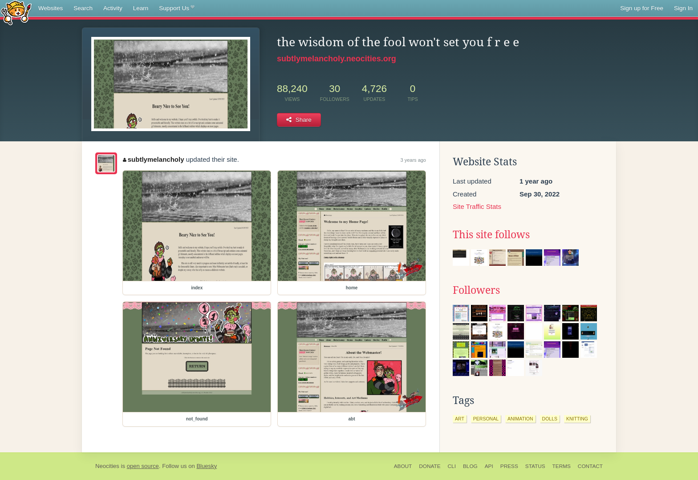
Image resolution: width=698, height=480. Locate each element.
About (403, 466)
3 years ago (413, 160)
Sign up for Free (641, 8)
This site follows (491, 234)
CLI (452, 466)
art (459, 418)
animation (520, 418)
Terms (561, 466)
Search (83, 8)
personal (486, 418)
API (489, 466)
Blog (470, 466)
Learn (141, 8)
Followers (476, 290)
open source (143, 466)
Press (509, 466)
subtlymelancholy (153, 159)
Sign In (683, 8)
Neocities (107, 466)
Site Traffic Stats (477, 206)
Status (535, 466)
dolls (549, 418)
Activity (112, 8)
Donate (429, 466)
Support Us (176, 8)
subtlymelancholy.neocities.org (336, 58)
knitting (577, 418)
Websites (50, 8)
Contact (590, 466)
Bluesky (206, 466)
